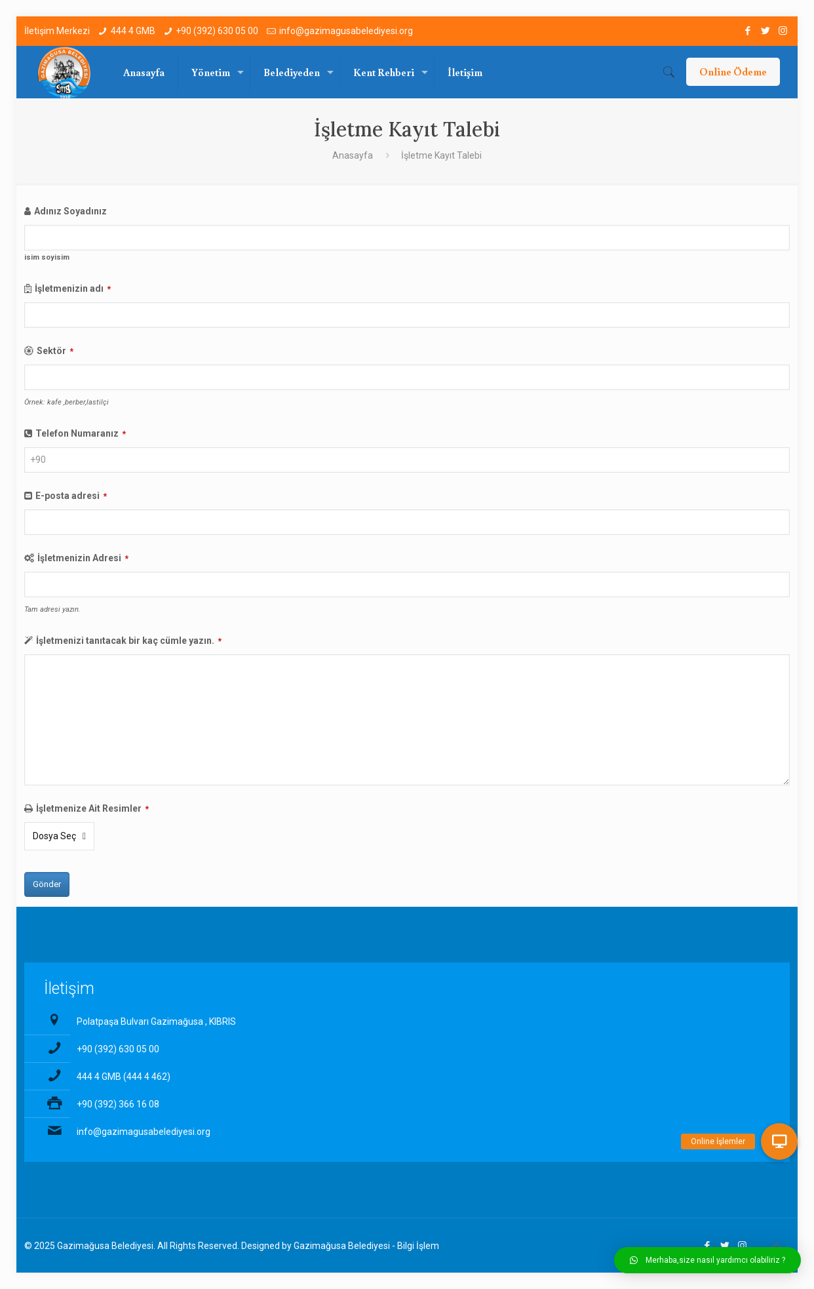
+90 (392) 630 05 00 (217, 31)
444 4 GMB (133, 31)
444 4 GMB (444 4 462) (123, 1076)
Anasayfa (352, 155)
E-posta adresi (71, 495)
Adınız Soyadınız (70, 211)
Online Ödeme (733, 71)
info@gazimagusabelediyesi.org (346, 31)
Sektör (55, 351)
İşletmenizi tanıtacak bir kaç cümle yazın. (129, 640)
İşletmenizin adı (73, 288)
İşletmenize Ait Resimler (92, 808)
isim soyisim (46, 257)
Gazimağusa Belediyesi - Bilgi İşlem (366, 1245)
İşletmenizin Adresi (82, 558)
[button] (707, 1260)
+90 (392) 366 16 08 (118, 1104)
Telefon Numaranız (80, 433)
